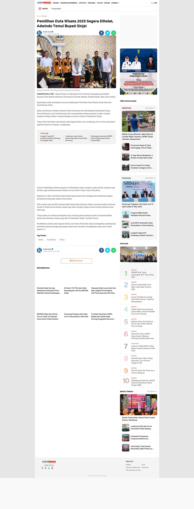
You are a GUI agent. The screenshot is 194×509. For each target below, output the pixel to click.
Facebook (42, 469)
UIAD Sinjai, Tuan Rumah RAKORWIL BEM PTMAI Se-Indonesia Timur (142, 448)
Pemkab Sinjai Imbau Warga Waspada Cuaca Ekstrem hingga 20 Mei (142, 360)
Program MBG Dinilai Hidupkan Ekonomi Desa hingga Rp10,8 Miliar (140, 214)
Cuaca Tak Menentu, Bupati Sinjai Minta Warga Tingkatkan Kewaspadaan (142, 299)
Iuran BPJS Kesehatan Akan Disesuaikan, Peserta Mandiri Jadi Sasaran (142, 224)
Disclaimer (145, 467)
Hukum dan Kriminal (68, 3)
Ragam (107, 3)
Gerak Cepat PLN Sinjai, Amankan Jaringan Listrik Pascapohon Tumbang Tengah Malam (143, 167)
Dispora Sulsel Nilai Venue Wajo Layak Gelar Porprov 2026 (141, 287)
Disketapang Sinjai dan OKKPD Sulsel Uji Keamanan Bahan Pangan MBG (101, 138)
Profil (143, 465)
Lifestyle (82, 3)
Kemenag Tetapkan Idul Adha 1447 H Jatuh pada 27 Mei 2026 (137, 205)
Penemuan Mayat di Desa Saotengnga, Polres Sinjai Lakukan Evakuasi (141, 147)
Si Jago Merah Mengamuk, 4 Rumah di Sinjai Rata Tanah (142, 157)
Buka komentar (76, 261)
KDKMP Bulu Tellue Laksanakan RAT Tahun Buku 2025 (142, 275)
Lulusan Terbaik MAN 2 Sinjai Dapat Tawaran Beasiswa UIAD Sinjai (143, 348)
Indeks (43, 8)
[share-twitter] (107, 32)
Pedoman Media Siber (133, 467)
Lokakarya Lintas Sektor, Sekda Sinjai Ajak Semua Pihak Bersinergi (76, 138)
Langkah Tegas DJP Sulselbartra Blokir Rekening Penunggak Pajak (50, 138)
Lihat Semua (149, 108)
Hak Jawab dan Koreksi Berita (133, 470)
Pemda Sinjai (51, 240)
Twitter (49, 469)
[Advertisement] (76, 165)
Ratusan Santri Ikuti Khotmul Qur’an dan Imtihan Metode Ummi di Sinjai (142, 324)
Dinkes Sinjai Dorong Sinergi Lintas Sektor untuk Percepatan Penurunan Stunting (143, 311)
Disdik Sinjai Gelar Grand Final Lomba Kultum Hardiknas (138, 419)
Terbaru (62, 240)
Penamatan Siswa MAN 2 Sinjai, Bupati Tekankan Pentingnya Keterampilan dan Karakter (142, 336)
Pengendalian (56, 9)
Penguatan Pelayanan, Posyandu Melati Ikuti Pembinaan (140, 438)
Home (39, 16)
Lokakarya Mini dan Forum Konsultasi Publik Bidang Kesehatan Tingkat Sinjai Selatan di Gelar (141, 428)
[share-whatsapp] (113, 32)
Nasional (92, 3)
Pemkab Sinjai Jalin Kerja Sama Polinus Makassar (143, 372)
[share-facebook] (101, 32)
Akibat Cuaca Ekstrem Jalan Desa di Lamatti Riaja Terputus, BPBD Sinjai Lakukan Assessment (137, 136)
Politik (100, 3)
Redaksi (128, 465)
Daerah (56, 3)
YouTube (52, 469)
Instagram (45, 469)
